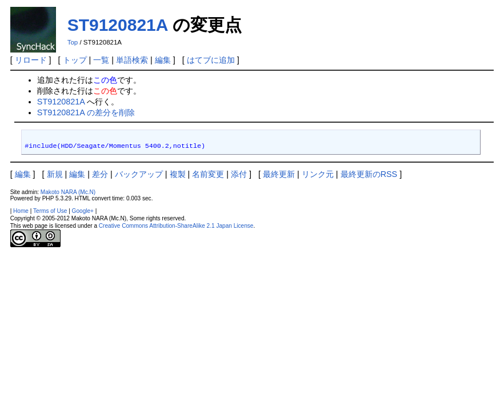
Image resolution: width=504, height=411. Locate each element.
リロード (31, 60)
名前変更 (208, 174)
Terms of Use (50, 211)
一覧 (101, 60)
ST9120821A (117, 24)
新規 (55, 174)
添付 (239, 174)
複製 (178, 174)
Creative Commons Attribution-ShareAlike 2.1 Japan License (176, 226)
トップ (75, 60)
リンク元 (318, 174)
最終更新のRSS (369, 174)
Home (21, 211)
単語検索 (132, 60)
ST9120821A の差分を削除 (86, 112)
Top (72, 42)
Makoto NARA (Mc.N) (68, 192)
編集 (163, 60)
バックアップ (139, 174)
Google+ (83, 211)
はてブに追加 (211, 60)
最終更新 (279, 174)
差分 (100, 174)
